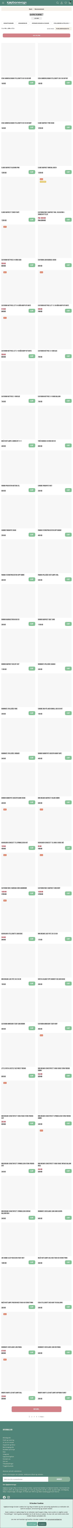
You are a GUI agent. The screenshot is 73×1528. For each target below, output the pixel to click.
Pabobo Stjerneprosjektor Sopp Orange (49, 530)
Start (30, 9)
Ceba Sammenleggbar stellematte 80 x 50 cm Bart (16, 123)
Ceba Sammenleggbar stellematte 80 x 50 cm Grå (16, 78)
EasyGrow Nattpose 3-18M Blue (10, 396)
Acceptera (42, 1524)
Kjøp (68, 220)
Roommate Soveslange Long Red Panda (49, 1347)
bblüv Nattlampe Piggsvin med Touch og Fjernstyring (17, 1303)
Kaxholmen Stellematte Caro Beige (12, 934)
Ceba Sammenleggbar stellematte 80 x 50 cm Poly (53, 78)
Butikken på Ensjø (9, 1449)
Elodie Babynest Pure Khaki (46, 123)
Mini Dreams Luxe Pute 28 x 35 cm (48, 934)
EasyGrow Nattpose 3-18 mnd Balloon (49, 396)
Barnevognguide (8, 1447)
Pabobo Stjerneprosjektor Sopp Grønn (12, 575)
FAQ (4, 1452)
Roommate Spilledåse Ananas (46, 664)
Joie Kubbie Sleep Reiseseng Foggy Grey (12, 1258)
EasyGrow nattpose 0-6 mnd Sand (11, 260)
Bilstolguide (7, 1438)
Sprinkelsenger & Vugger (40, 23)
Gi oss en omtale (8, 1442)
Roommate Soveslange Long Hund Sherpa (50, 1211)
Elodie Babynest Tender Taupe (10, 212)
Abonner (59, 1479)
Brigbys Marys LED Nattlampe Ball (11, 1393)
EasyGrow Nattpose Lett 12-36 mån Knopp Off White (53, 305)
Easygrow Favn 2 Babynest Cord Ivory (49, 888)
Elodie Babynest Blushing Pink (10, 168)
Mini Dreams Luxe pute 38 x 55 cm (11, 979)
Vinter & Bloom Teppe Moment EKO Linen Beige (51, 979)
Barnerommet (39, 9)
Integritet (6, 1454)
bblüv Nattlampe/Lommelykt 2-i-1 (11, 441)
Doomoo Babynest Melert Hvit (10, 664)
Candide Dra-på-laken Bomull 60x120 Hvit (50, 709)
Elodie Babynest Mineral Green (47, 168)
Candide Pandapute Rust (45, 486)
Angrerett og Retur (9, 1445)
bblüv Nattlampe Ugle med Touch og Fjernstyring (52, 1258)
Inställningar (32, 1524)
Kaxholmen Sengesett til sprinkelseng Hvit (14, 843)
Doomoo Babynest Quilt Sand (46, 619)
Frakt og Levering (8, 1440)
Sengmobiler (22, 23)
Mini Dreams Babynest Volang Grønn (49, 798)
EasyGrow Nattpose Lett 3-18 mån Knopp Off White (16, 351)
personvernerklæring (55, 1519)
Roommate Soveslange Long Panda (11, 1347)
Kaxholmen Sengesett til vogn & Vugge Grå (51, 843)
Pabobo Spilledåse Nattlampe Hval (48, 575)
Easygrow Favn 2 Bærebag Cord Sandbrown (14, 888)
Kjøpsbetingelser (8, 1457)
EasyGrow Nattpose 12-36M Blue (47, 351)
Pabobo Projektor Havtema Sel (10, 486)
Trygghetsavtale (8, 1466)
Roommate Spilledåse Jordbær (10, 753)
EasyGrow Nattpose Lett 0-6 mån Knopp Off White (16, 305)
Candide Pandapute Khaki (8, 530)
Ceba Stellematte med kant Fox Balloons (50, 1303)
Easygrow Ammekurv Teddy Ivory (47, 1024)
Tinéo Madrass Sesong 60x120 (47, 441)
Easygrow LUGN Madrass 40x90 (47, 260)
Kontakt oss (6, 1459)
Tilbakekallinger (8, 1464)
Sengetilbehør (9, 23)
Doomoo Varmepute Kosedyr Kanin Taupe (50, 753)
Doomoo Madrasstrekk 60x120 (10, 619)
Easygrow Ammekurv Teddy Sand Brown (13, 1024)
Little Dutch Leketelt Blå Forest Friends (13, 1068)
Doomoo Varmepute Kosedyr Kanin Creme (13, 798)
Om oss (5, 1461)
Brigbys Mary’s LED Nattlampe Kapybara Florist (52, 1393)
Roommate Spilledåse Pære (9, 709)
